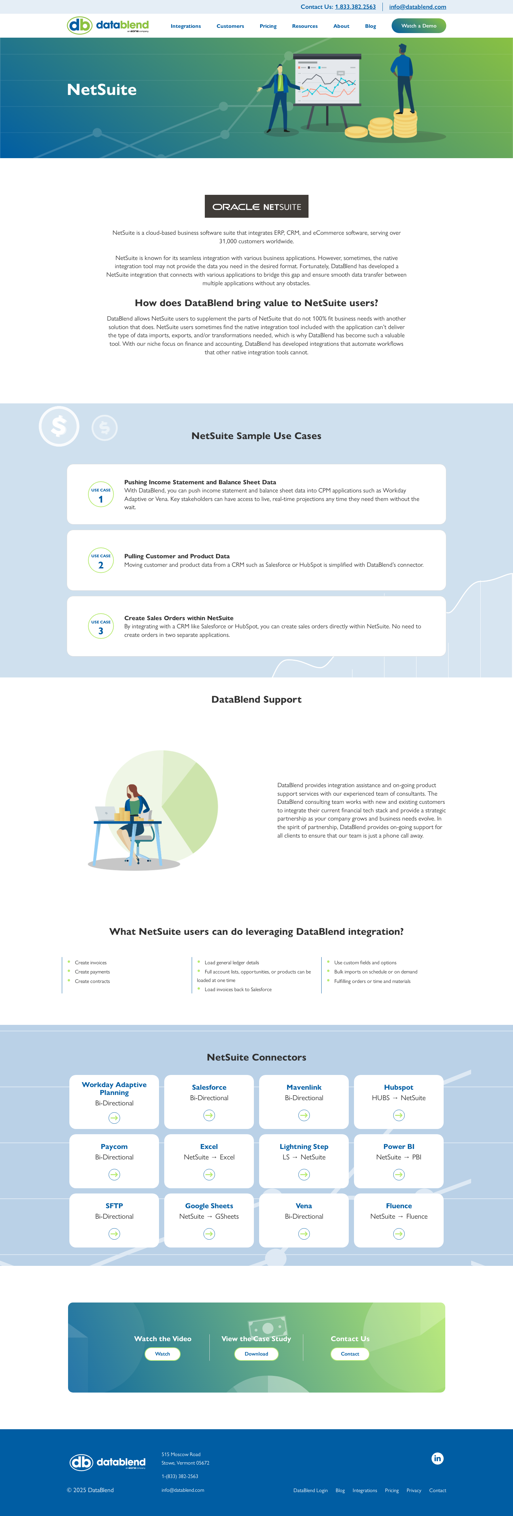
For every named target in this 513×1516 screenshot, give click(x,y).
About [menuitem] (341, 25)
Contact (350, 1354)
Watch (162, 1354)
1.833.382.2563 (355, 6)
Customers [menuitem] (230, 25)
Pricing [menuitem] (268, 25)
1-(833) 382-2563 (180, 1476)
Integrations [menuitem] (186, 25)
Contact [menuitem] (437, 1490)
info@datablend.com (417, 6)
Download (256, 1354)
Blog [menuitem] (370, 25)
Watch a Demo (418, 26)
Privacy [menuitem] (414, 1490)
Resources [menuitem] (305, 25)
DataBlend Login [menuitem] (310, 1490)
